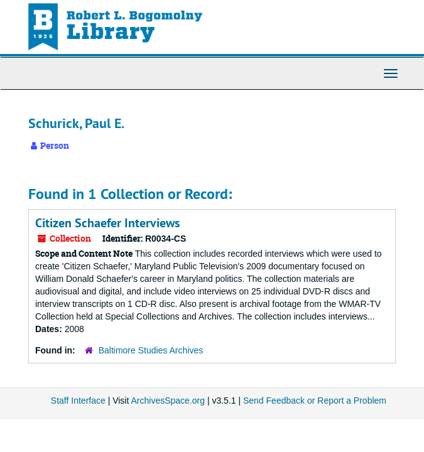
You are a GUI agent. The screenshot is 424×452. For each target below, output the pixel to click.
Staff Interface (78, 401)
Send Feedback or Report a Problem (314, 401)
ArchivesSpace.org (168, 401)
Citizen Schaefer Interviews (107, 223)
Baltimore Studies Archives (151, 350)
